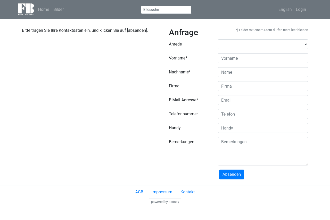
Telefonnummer (183, 113)
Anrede (175, 44)
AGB (139, 191)
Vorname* (178, 58)
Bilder (58, 9)
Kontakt (187, 191)
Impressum (162, 191)
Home (43, 9)
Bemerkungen (181, 141)
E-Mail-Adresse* (183, 99)
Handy (175, 127)
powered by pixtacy (165, 202)
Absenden (231, 174)
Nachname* (180, 72)
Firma (174, 86)
